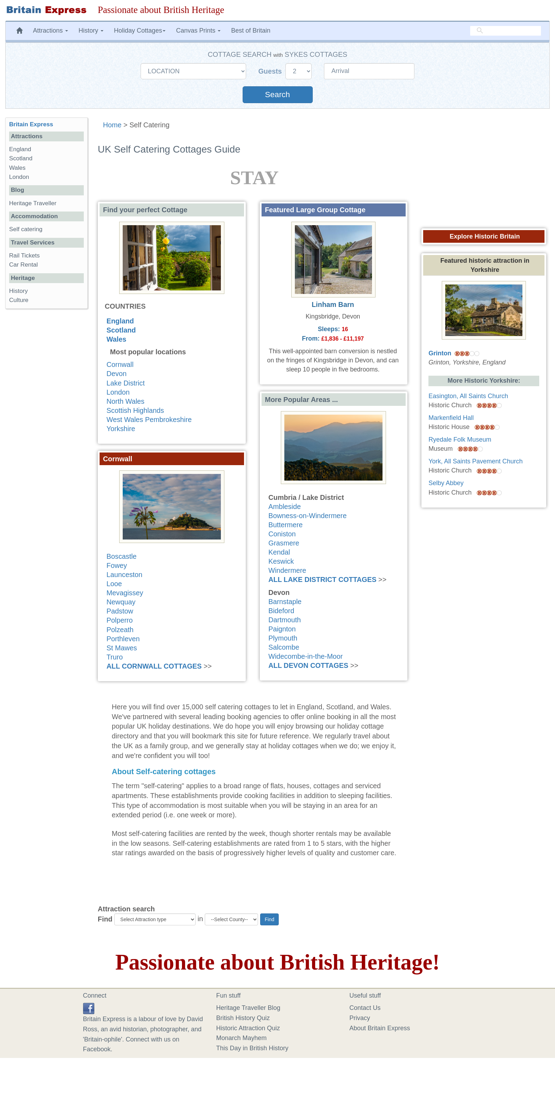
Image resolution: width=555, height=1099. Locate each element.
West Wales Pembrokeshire (149, 419)
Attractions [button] (50, 30)
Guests (271, 71)
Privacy (360, 1017)
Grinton (439, 353)
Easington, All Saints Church (468, 396)
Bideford (282, 611)
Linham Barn (333, 304)
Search (277, 94)
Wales (116, 339)
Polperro (120, 620)
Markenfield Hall (451, 417)
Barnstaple (285, 601)
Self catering (25, 229)
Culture (18, 300)
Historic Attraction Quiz (248, 1028)
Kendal (279, 552)
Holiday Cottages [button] (139, 30)
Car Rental (23, 264)
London (118, 392)
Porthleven (123, 639)
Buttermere (286, 525)
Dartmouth (285, 620)
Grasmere (284, 543)
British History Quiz (243, 1017)
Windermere (287, 570)
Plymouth (283, 638)
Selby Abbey (445, 483)
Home (112, 125)
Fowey (117, 565)
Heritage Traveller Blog (248, 1007)
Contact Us (365, 1007)
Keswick (281, 561)
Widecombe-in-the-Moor (306, 656)
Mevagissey (125, 593)
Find (105, 919)
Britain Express (31, 124)
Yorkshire (121, 429)
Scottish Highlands (135, 410)
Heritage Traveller (32, 203)
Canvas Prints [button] (198, 30)
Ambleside (285, 506)
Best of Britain (250, 30)
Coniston (282, 534)
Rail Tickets (24, 255)
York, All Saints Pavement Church (475, 461)
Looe (114, 584)
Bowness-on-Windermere (308, 516)
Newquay (121, 602)
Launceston (124, 574)
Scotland (121, 330)
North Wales (125, 401)
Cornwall (120, 364)
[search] (505, 30)
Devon (117, 373)
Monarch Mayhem (241, 1037)
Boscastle (122, 556)
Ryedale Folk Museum (459, 439)
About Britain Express (380, 1028)
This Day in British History (252, 1048)
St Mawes (122, 648)
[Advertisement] (46, 422)
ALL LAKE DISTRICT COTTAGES (323, 579)
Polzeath (120, 630)
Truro (115, 657)
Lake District (126, 383)
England (120, 321)
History (18, 291)
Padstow (120, 611)
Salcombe (284, 647)
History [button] (91, 30)
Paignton (282, 629)
